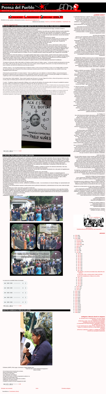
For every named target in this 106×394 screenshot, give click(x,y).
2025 (76, 235)
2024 (76, 237)
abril (77, 252)
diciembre (78, 240)
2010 (76, 309)
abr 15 (79, 265)
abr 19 (79, 264)
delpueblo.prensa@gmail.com (32, 20)
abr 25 (79, 256)
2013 (76, 304)
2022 (76, 291)
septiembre (79, 244)
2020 (76, 294)
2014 (76, 303)
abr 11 (79, 277)
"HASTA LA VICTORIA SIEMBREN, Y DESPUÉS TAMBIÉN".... (62, 21)
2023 (76, 238)
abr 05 (79, 280)
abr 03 (79, 283)
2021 (76, 292)
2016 (76, 300)
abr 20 (79, 262)
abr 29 (79, 253)
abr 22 (79, 261)
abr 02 (79, 285)
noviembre (79, 241)
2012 (76, 306)
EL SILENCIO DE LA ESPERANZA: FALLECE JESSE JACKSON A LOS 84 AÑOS (92, 319)
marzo (78, 286)
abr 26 (79, 255)
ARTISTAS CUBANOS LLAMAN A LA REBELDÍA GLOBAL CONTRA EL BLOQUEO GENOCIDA (91, 330)
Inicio (37, 388)
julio (77, 247)
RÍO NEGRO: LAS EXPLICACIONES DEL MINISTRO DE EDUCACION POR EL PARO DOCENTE (31, 26)
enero (77, 289)
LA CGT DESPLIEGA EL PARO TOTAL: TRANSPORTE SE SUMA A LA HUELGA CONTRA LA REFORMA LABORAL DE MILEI (91, 327)
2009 (76, 311)
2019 (76, 295)
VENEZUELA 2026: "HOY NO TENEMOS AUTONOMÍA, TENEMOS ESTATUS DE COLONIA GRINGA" (91, 321)
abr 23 (79, 259)
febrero (78, 288)
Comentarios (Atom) (14, 391)
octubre (78, 243)
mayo (77, 250)
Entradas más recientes (6, 388)
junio (77, 249)
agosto (78, 246)
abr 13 (79, 268)
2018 (76, 297)
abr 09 (79, 279)
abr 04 (79, 282)
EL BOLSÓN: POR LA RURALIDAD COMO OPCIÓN (18, 155)
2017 (76, 298)
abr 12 (79, 270)
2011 (76, 307)
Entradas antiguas (66, 388)
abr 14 (79, 267)
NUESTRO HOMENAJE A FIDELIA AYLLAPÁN (17, 310)
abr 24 (79, 258)
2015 (76, 301)
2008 (76, 312)
